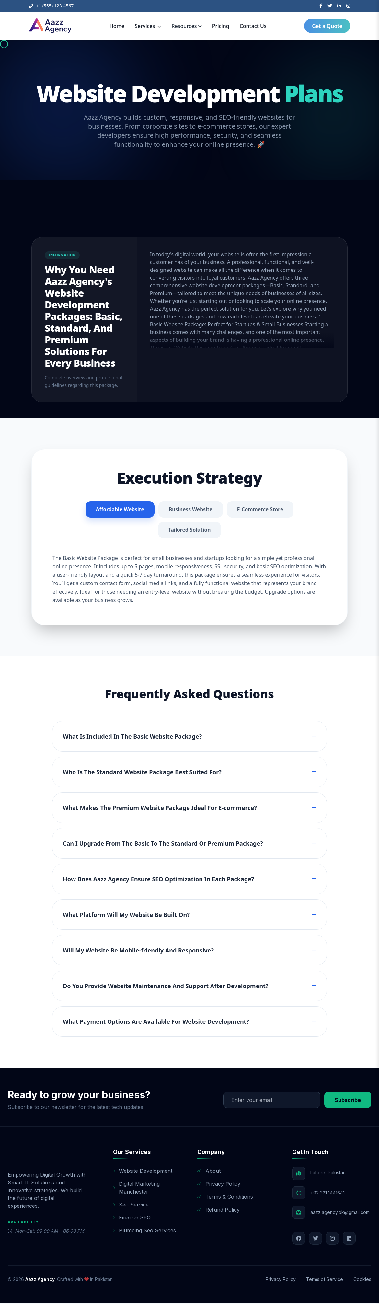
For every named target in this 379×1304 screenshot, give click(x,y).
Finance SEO (132, 1218)
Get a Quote (327, 25)
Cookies (362, 1280)
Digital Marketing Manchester (136, 1188)
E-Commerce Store (261, 509)
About (209, 1171)
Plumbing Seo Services (144, 1231)
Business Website (190, 509)
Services (148, 25)
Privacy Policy (218, 1184)
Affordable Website (119, 509)
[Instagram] (348, 6)
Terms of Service (324, 1280)
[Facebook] (320, 6)
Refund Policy (218, 1210)
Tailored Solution (189, 530)
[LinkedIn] (339, 6)
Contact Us (253, 25)
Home (116, 25)
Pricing (220, 25)
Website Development (142, 1171)
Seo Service (131, 1205)
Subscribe (348, 1100)
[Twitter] (329, 6)
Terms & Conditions (225, 1197)
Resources (186, 25)
